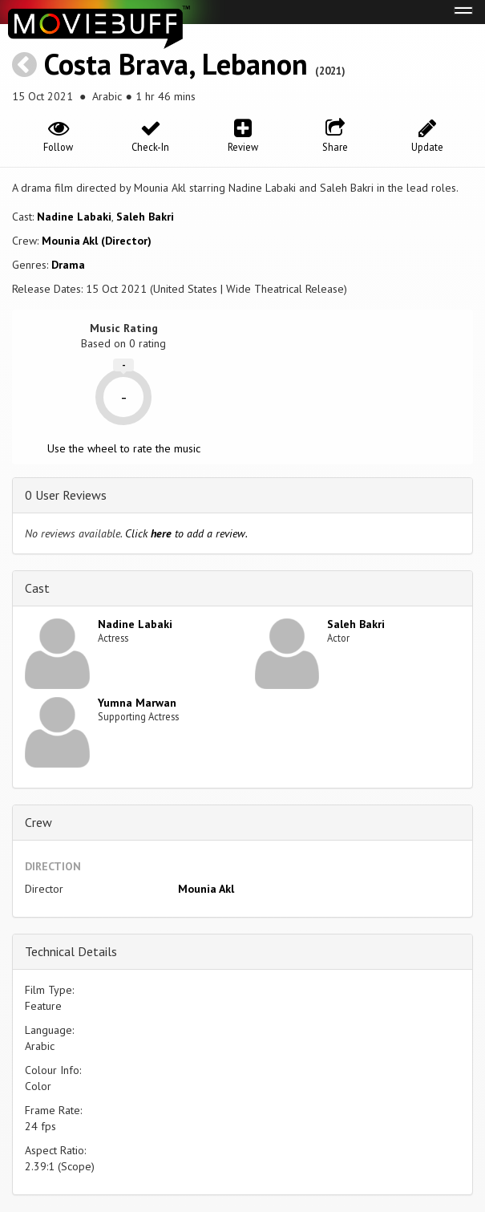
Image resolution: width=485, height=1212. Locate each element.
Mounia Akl (206, 889)
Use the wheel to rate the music (123, 448)
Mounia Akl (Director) (97, 240)
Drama (68, 264)
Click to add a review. (186, 533)
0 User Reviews (66, 495)
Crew (38, 822)
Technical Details (71, 951)
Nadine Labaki (74, 216)
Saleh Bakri (145, 216)
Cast (37, 588)
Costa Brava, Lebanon (176, 64)
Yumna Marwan (137, 702)
